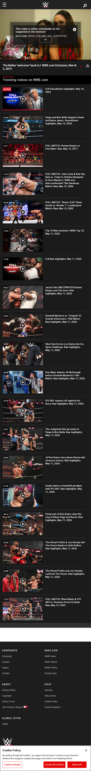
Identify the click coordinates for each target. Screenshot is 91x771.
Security (48, 690)
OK (45, 39)
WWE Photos (51, 667)
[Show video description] (81, 65)
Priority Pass (51, 673)
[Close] (86, 750)
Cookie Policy (51, 701)
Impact (5, 667)
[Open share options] (87, 65)
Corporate (7, 656)
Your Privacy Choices (12, 707)
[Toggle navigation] (4, 5)
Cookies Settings (12, 764)
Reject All (77, 764)
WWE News (50, 656)
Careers (6, 662)
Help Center (50, 696)
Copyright (6, 696)
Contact (5, 673)
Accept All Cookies (54, 764)
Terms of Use (8, 701)
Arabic (5, 724)
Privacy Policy (8, 690)
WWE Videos (51, 662)
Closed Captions (52, 707)
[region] (45, 758)
